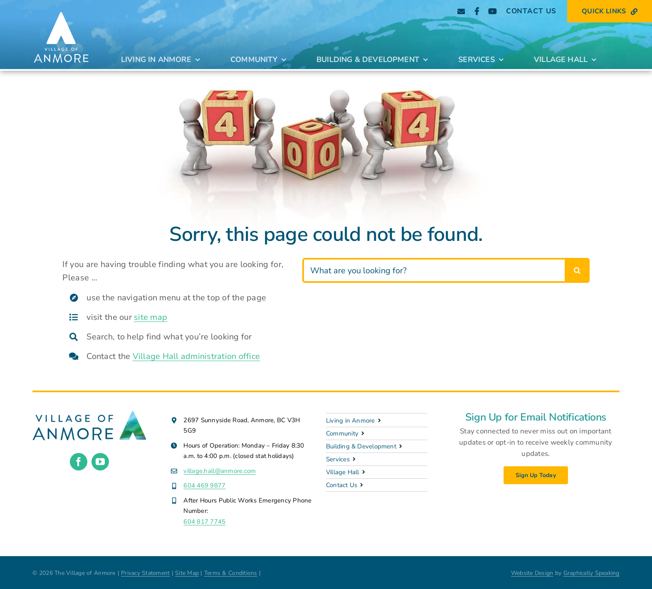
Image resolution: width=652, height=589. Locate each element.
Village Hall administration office (196, 356)
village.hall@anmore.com (219, 471)
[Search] (577, 270)
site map (150, 317)
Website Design (532, 573)
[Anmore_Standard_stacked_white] (61, 9)
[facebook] (78, 461)
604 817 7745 (204, 521)
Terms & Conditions (230, 573)
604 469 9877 (204, 485)
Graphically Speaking (591, 573)
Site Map (187, 573)
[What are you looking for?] (433, 270)
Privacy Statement (145, 573)
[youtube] (100, 461)
